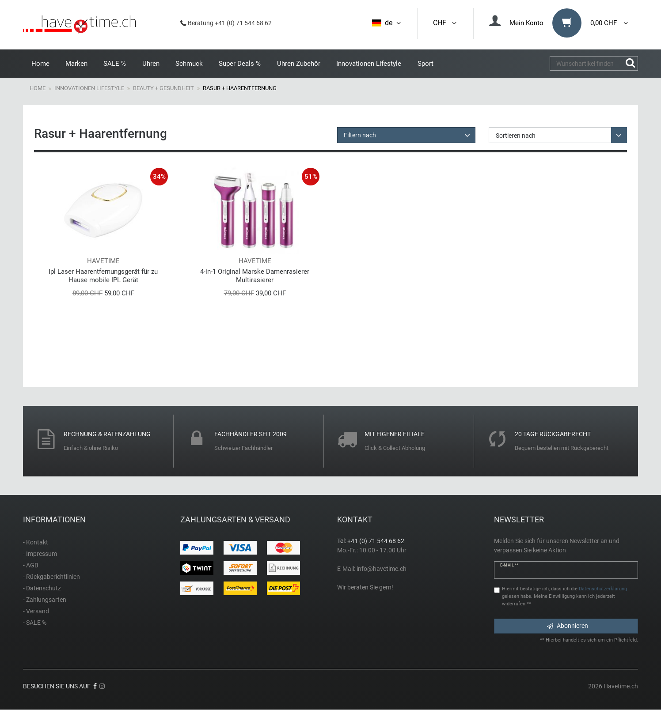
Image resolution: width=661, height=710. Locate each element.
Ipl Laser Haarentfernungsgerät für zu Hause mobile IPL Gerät (103, 276)
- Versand (36, 611)
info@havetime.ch (381, 568)
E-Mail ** (509, 565)
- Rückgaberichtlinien (51, 576)
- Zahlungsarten (44, 599)
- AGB (30, 565)
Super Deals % (240, 64)
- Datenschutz (42, 588)
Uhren (151, 64)
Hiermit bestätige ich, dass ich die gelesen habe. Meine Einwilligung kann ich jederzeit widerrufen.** (564, 596)
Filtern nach (360, 135)
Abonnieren (567, 625)
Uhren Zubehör (298, 64)
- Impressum (40, 553)
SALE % (114, 64)
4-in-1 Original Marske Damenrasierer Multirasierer (254, 276)
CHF (445, 23)
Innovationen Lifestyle (368, 64)
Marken (76, 64)
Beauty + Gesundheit (163, 88)
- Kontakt (35, 542)
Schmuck (189, 64)
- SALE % (34, 622)
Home (40, 64)
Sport (425, 64)
